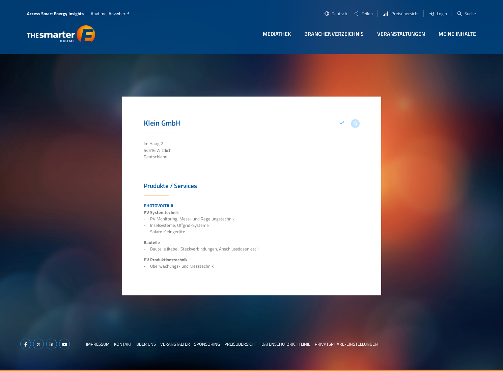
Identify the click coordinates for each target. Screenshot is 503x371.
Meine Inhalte (457, 34)
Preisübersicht (240, 344)
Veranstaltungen (401, 34)
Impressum (98, 344)
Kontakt (123, 344)
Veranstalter (175, 344)
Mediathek (277, 34)
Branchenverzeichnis (334, 34)
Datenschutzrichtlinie (285, 344)
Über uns (146, 344)
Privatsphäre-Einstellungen (346, 344)
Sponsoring (207, 344)
